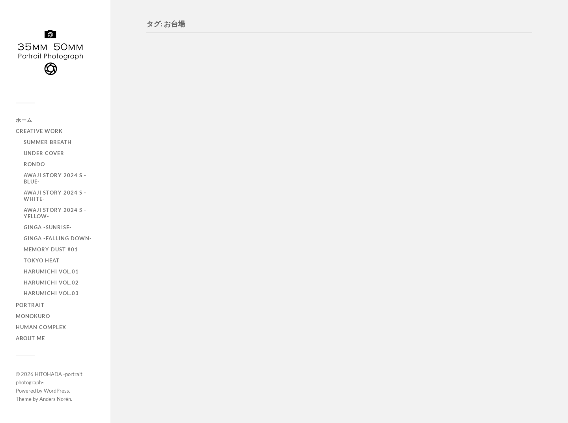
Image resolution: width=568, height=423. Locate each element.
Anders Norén (55, 399)
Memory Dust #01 (51, 249)
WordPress (56, 390)
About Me (30, 338)
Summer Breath (48, 142)
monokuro (33, 316)
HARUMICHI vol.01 (51, 271)
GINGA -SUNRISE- (48, 227)
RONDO (34, 164)
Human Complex (41, 327)
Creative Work (39, 131)
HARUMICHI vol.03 (51, 293)
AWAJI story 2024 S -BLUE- (55, 178)
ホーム (24, 120)
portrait (30, 305)
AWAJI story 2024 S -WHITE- (55, 195)
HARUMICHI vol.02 (51, 282)
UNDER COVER (44, 153)
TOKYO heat (42, 260)
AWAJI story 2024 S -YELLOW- (55, 213)
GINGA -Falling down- (58, 238)
